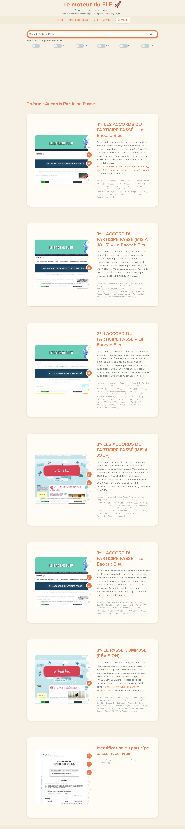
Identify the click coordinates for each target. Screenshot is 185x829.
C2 (89, 138)
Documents (128, 605)
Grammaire (103, 189)
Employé (101, 505)
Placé (100, 197)
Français (137, 186)
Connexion (123, 20)
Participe (125, 194)
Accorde (113, 181)
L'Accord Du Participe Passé (135, 189)
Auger (135, 386)
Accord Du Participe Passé (120, 283)
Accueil (60, 20)
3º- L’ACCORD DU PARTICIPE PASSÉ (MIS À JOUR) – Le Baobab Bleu (122, 239)
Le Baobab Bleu (122, 294)
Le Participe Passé (105, 192)
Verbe (110, 197)
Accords (125, 181)
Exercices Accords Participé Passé (121, 391)
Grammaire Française (107, 397)
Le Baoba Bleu (140, 706)
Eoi (100, 391)
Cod (100, 605)
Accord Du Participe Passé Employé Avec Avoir (117, 760)
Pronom (102, 613)
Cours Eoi (103, 186)
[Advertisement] (92, 70)
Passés (112, 405)
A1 (89, 179)
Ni (110, 610)
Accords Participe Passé (119, 497)
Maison (101, 402)
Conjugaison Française (108, 700)
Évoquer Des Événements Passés (121, 703)
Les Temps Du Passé (107, 194)
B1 (89, 163)
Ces (134, 500)
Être (111, 505)
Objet (112, 402)
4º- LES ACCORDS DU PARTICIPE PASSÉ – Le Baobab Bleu (120, 130)
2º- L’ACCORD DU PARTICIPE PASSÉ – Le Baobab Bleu (120, 339)
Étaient (125, 186)
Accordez (125, 383)
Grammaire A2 (119, 394)
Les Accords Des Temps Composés (132, 192)
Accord (101, 181)
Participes (136, 402)
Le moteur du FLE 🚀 (92, 5)
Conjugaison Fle (138, 698)
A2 (89, 171)
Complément (123, 183)
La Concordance (140, 511)
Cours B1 (118, 502)
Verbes (125, 613)
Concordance (138, 183)
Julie (122, 397)
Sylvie (132, 405)
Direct (115, 186)
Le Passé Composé (122, 608)
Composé (122, 698)
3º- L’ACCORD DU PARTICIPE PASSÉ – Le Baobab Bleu (120, 558)
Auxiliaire (102, 388)
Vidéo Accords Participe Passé (122, 297)
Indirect (116, 189)
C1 (89, 147)
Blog (96, 20)
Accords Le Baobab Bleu (118, 386)
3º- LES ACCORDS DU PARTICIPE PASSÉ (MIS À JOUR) (122, 450)
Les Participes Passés (121, 513)
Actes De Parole (105, 698)
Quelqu (113, 613)
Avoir (125, 500)
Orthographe (104, 762)
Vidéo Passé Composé (127, 711)
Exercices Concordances (108, 508)
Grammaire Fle (136, 394)
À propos (107, 20)
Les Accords (103, 513)
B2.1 (110, 183)
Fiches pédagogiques (78, 20)
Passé (136, 194)
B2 (89, 155)
